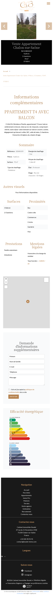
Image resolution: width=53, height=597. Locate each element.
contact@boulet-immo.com (26, 542)
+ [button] (6, 279)
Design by (27, 586)
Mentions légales (40, 580)
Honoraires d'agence (14, 583)
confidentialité (36, 591)
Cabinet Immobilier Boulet (26, 527)
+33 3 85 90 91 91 (26, 539)
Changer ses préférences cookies (36, 583)
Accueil (5, 71)
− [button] (6, 282)
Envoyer (13, 396)
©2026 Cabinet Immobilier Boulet (19, 580)
